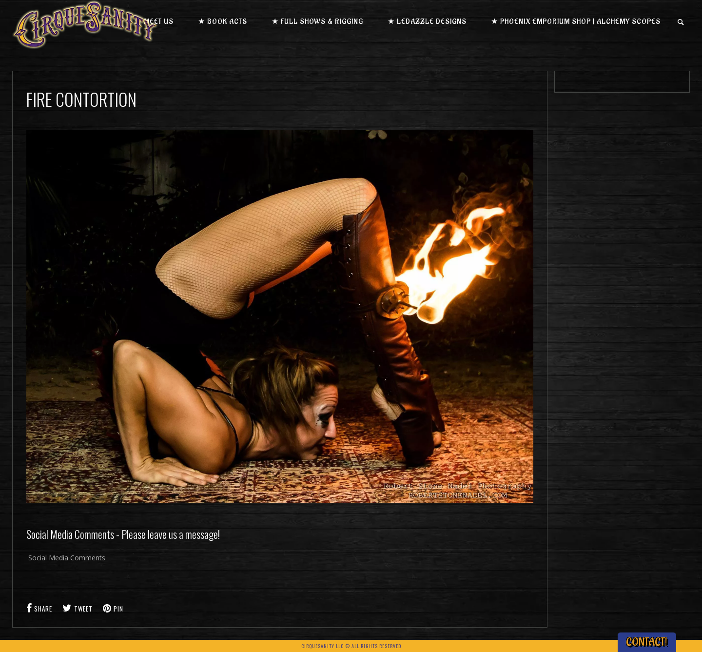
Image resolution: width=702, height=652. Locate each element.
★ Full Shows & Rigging (317, 21)
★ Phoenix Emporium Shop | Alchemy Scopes (576, 21)
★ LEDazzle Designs (427, 21)
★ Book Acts (222, 21)
